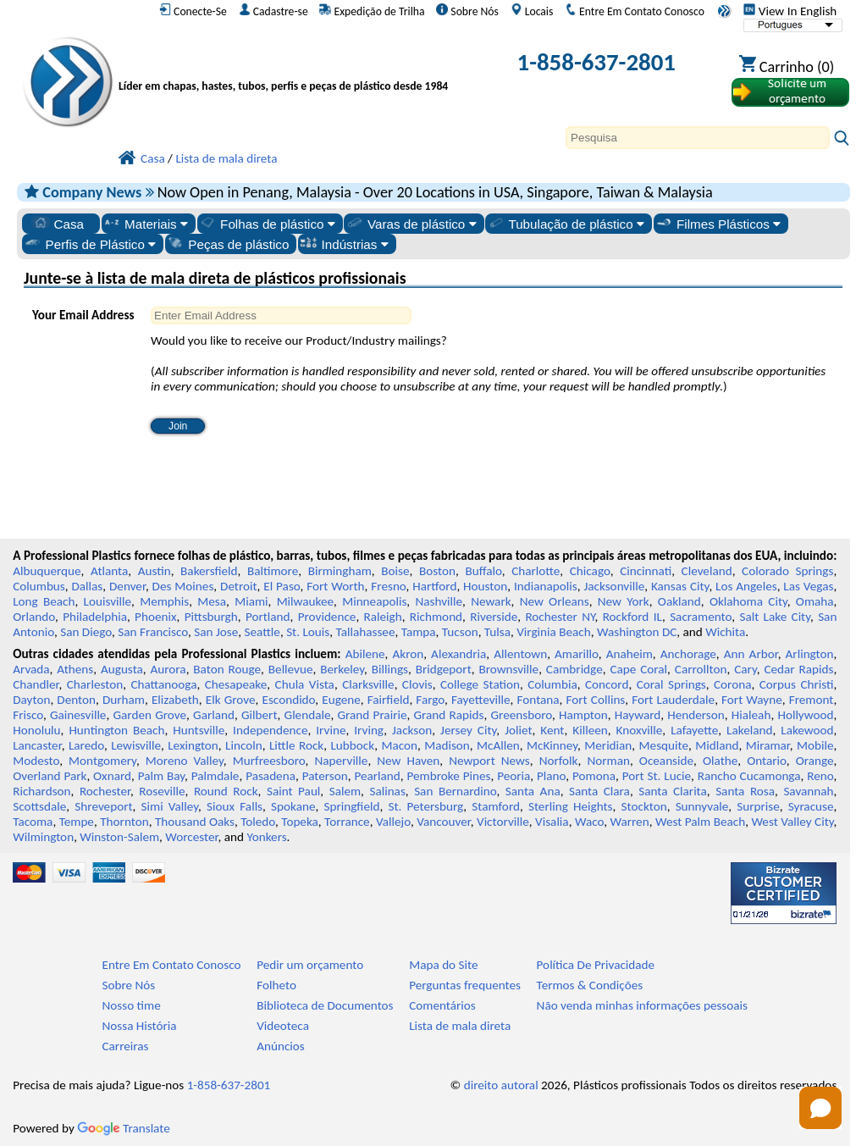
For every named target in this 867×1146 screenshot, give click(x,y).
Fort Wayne (751, 699)
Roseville (162, 791)
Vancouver (444, 821)
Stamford (496, 806)
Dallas (87, 586)
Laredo (86, 745)
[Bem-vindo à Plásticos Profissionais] (290, 65)
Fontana (538, 699)
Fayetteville (481, 699)
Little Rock (296, 745)
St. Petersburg (425, 806)
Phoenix (155, 616)
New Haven (408, 760)
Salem (345, 791)
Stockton (644, 806)
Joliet (518, 730)
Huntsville (198, 730)
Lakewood (807, 730)
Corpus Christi (796, 684)
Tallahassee (365, 631)
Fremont (811, 699)
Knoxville (639, 730)
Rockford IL (632, 616)
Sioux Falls (234, 806)
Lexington (193, 745)
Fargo (430, 699)
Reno (820, 775)
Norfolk (558, 760)
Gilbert (259, 714)
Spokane (293, 806)
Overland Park (49, 775)
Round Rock (226, 791)
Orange (815, 760)
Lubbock (352, 745)
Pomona (594, 775)
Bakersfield (208, 571)
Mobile (815, 745)
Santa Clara (599, 791)
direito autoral (501, 1085)
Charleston (95, 684)
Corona (732, 684)
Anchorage (688, 654)
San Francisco (153, 631)
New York (623, 601)
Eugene (341, 699)
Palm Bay (161, 775)
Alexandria (458, 654)
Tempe (76, 821)
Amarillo (577, 654)
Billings (390, 669)
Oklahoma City (748, 601)
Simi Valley (170, 806)
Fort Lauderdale (673, 699)
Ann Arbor (751, 654)
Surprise (758, 806)
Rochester (105, 791)
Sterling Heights (570, 806)
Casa (57, 223)
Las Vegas (808, 586)
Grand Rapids (449, 714)
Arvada (31, 669)
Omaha (815, 601)
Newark (491, 601)
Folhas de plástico (266, 223)
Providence (327, 616)
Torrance (347, 821)
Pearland (377, 775)
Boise (395, 571)
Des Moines (183, 586)
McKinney (552, 745)
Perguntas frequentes (465, 985)
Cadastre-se (273, 11)
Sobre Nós (467, 11)
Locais (532, 11)
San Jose (216, 631)
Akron (407, 654)
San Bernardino (455, 791)
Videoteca (283, 1025)
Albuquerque (46, 571)
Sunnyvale (702, 806)
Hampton (583, 714)
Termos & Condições (590, 985)
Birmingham (340, 571)
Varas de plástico (411, 223)
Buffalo (483, 571)
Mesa (211, 601)
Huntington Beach (116, 730)
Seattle (262, 631)
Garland (214, 714)
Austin (154, 571)
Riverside (493, 616)
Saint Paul (293, 791)
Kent (552, 730)
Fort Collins (596, 699)
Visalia (552, 821)
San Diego (86, 631)
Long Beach (44, 601)
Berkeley (342, 669)
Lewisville (136, 745)
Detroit (238, 586)
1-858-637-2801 (596, 62)
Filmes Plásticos (717, 223)
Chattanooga (163, 684)
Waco (589, 821)
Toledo (257, 821)
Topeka (299, 821)
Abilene (365, 654)
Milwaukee (305, 601)
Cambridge (574, 669)
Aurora (168, 669)
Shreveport (103, 806)
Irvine (330, 730)
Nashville (438, 601)
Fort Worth (335, 586)
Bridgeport (444, 669)
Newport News (489, 760)
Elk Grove (231, 699)
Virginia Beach (553, 631)
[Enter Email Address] (281, 315)
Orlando (34, 616)
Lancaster (37, 745)
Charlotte (535, 571)
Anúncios (281, 1046)
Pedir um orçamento (310, 964)
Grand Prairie (372, 714)
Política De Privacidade (596, 964)
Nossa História (139, 1025)
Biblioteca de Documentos (325, 1005)
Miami (251, 601)
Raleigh (383, 616)
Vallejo (393, 821)
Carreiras (125, 1046)
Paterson (325, 775)
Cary (745, 669)
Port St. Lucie (656, 775)
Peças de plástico (227, 244)
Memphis (164, 601)
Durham (123, 699)
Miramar (768, 745)
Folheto (276, 985)
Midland (716, 745)
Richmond (436, 616)
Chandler (35, 684)
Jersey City (468, 730)
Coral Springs (671, 684)
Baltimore (272, 571)
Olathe (720, 760)
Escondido (289, 699)
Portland (268, 616)
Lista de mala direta (460, 1025)
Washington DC (636, 631)
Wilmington (43, 836)
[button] (820, 1108)
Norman (608, 760)
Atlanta (109, 571)
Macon (399, 745)
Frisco (28, 714)
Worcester (191, 836)
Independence (270, 730)
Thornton (124, 821)
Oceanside (666, 760)
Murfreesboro (269, 760)
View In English (790, 11)
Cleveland (707, 571)
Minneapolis (374, 601)
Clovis (417, 684)
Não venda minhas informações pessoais (642, 1005)
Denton (76, 699)
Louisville (107, 601)
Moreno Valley (185, 760)
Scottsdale (39, 806)
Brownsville (508, 669)
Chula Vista (304, 684)
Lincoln (243, 745)
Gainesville (78, 714)
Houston (485, 586)
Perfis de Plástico (90, 244)
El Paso (281, 586)
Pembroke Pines (449, 775)
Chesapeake (236, 684)
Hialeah (751, 714)
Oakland (679, 601)
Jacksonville (613, 586)
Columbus (39, 586)
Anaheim (629, 654)
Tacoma (32, 821)
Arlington (810, 654)
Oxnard (112, 775)
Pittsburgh (211, 616)
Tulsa (497, 631)
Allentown (520, 654)
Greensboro (521, 714)
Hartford (434, 586)
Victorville (503, 821)
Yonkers (266, 836)
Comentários (442, 1005)
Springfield (351, 806)
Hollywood (805, 714)
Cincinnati (645, 571)
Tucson (460, 631)
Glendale (307, 714)
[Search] (698, 137)
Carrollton (701, 669)
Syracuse (811, 806)
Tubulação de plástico (565, 223)
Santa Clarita (672, 791)
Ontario (767, 760)
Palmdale (215, 775)
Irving (369, 730)
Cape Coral (638, 669)
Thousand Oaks (195, 821)
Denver (127, 586)
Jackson (412, 730)
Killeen (589, 730)
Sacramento (701, 616)
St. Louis (307, 631)
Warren (629, 821)
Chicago (590, 571)
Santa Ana (533, 791)
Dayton (31, 699)
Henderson (696, 714)
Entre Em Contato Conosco (634, 11)
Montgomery (102, 760)
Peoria (513, 775)
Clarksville (368, 684)
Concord (606, 684)
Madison (447, 745)
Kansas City (680, 586)
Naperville (340, 760)
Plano (551, 775)
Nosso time (131, 1005)
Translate (123, 1128)
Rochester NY (559, 616)
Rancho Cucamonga (749, 775)
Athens (75, 669)
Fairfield (388, 699)
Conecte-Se (193, 11)
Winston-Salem (119, 836)
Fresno (388, 586)
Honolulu (36, 730)
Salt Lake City (774, 616)
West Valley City (792, 821)
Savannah (808, 791)
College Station (480, 684)
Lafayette (694, 730)
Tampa (418, 631)
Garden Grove (149, 714)
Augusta (122, 669)
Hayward (637, 714)
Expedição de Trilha (371, 11)
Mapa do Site (443, 964)
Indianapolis (545, 586)
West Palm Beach (700, 821)
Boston (437, 571)
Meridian (608, 745)
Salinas (387, 791)
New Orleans (554, 601)
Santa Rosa (745, 791)
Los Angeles (746, 586)
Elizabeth (175, 699)
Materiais (145, 223)
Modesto (36, 760)
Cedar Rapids (798, 669)
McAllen (498, 745)
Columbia (552, 684)
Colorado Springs (787, 571)
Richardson (41, 791)
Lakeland (749, 730)
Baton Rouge (227, 669)
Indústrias (344, 244)
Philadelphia (95, 616)
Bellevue (290, 669)
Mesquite (663, 745)
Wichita (725, 631)
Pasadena (270, 775)
